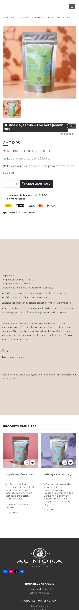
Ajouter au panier (38, 183)
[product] (20, 450)
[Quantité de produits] (11, 184)
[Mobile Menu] (72, 6)
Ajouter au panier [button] (26, 462)
